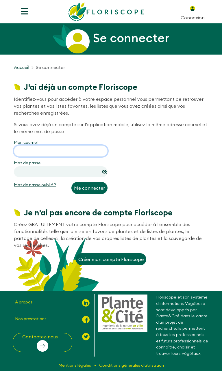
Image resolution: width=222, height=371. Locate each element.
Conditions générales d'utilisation (131, 365)
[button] (42, 342)
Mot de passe (27, 162)
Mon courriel (26, 142)
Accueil (21, 67)
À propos (24, 302)
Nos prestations (31, 318)
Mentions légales (75, 365)
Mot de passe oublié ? (35, 184)
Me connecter (89, 188)
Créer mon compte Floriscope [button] (111, 259)
